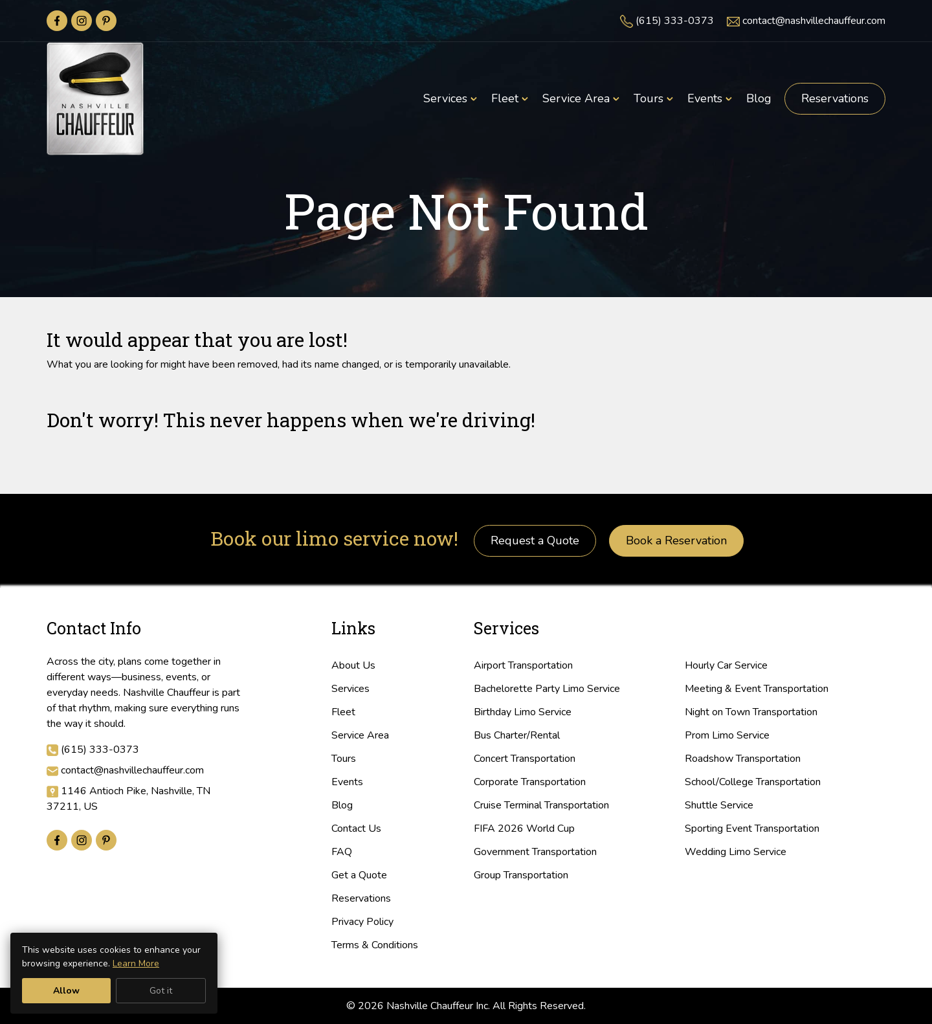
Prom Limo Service (727, 735)
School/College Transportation (753, 782)
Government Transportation (535, 852)
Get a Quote (359, 875)
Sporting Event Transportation (752, 828)
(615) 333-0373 (675, 21)
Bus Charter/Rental (517, 735)
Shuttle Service (719, 805)
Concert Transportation (524, 758)
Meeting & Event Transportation (756, 689)
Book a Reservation (676, 540)
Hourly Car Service (726, 665)
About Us (353, 665)
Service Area (360, 735)
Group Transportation (521, 875)
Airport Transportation (523, 665)
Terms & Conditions (374, 945)
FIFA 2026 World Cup (524, 828)
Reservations (835, 98)
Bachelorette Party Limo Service (547, 689)
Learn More (136, 963)
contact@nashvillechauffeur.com (813, 21)
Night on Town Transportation (751, 712)
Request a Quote (535, 540)
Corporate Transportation (530, 782)
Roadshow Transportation (743, 758)
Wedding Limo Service (735, 852)
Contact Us (356, 828)
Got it (161, 991)
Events (347, 782)
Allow (66, 991)
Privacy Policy (362, 922)
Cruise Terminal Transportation (541, 805)
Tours (343, 758)
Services (350, 689)
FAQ (341, 852)
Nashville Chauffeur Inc (437, 1006)
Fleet (343, 712)
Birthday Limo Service (522, 712)
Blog (342, 805)
